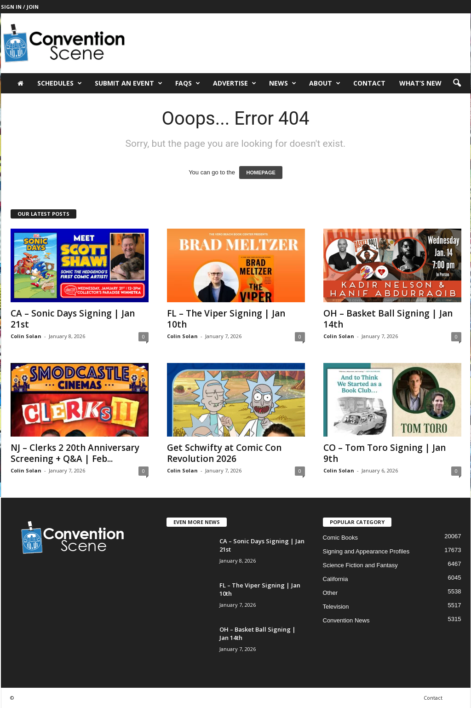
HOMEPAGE (260, 172)
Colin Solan (26, 336)
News (282, 83)
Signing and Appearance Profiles (366, 551)
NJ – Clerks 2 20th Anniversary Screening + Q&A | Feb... (75, 453)
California (335, 579)
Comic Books (340, 537)
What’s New (420, 83)
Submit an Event (128, 83)
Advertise (234, 83)
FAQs (187, 83)
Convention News (346, 620)
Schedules (59, 83)
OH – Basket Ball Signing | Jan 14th (388, 318)
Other (330, 592)
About (324, 83)
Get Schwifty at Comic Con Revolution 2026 (224, 453)
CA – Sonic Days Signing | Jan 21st (73, 318)
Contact (369, 83)
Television (336, 606)
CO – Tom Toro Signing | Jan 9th (384, 453)
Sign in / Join (20, 6)
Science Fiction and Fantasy (360, 565)
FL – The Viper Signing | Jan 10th (226, 318)
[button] (457, 83)
